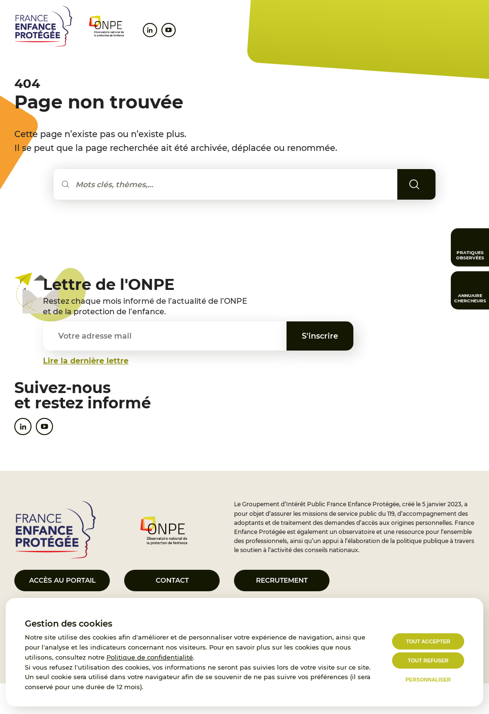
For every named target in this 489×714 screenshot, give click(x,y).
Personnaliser (428, 679)
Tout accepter (428, 641)
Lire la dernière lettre (85, 360)
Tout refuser (428, 660)
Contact (172, 580)
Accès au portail (62, 580)
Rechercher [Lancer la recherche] (428, 184)
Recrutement (282, 580)
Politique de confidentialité (149, 657)
